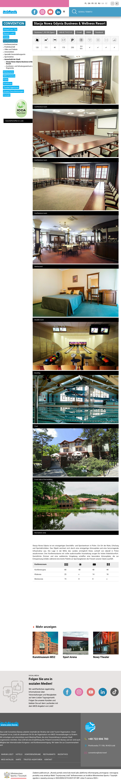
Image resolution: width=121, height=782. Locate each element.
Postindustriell (9, 47)
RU (99, 3)
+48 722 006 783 (98, 738)
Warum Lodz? (9, 33)
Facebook (99, 32)
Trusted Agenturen (11, 87)
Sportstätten (9, 57)
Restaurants (8, 72)
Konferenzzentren (10, 44)
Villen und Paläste (10, 49)
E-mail (79, 32)
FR (92, 3)
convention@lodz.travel (97, 753)
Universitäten (9, 52)
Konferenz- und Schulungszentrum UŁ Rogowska (20, 67)
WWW (88, 32)
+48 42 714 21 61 (65, 32)
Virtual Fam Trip (10, 29)
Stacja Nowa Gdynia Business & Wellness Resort (21, 63)
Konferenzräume (10, 41)
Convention (14, 23)
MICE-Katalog (9, 76)
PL (86, 3)
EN (89, 3)
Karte (5, 80)
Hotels (6, 37)
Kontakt (6, 95)
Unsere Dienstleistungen (13, 91)
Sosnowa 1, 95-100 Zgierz (44, 32)
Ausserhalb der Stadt (12, 59)
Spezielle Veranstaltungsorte (14, 54)
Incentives (7, 83)
